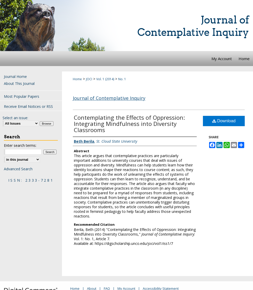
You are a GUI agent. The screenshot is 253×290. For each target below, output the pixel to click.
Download (224, 121)
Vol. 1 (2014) (105, 79)
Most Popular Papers (21, 96)
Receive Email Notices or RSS (28, 106)
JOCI (89, 79)
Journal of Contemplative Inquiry (109, 98)
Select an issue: (15, 117)
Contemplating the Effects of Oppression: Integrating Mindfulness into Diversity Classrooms (129, 124)
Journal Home (15, 76)
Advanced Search (18, 168)
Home (77, 79)
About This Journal (19, 83)
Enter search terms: (20, 145)
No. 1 (122, 79)
